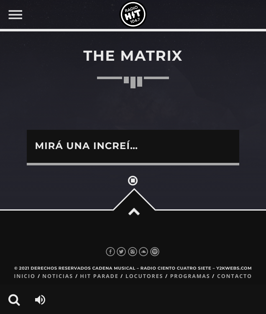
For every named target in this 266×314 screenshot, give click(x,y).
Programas (190, 276)
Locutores (144, 276)
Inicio (25, 276)
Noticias (57, 276)
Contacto (234, 276)
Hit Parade (99, 276)
